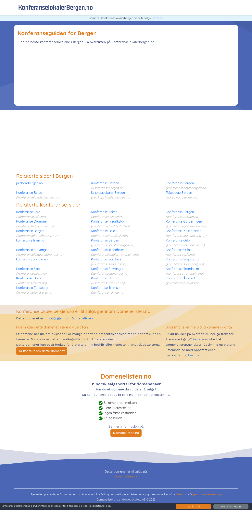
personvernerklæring (207, 494)
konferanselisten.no (30, 240)
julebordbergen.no (29, 183)
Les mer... (157, 18)
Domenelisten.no (126, 433)
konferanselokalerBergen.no (55, 7)
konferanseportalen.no (32, 259)
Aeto (196, 339)
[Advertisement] (126, 74)
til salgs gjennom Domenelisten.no (70, 318)
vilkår (179, 494)
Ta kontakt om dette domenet (42, 351)
